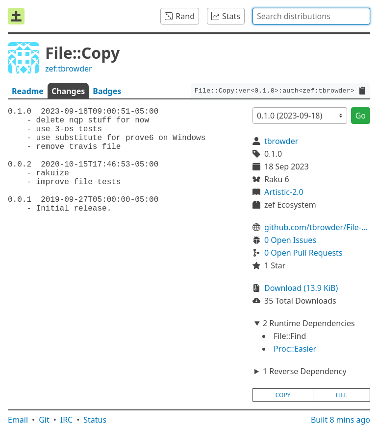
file (341, 395)
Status (94, 419)
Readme (28, 91)
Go (360, 115)
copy (283, 395)
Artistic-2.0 (283, 192)
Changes (68, 91)
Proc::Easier (295, 348)
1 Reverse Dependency (305, 371)
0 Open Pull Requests (303, 252)
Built (340, 419)
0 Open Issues (290, 240)
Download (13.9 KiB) (301, 288)
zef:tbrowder (68, 68)
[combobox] (311, 16)
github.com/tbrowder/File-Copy (317, 227)
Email (18, 419)
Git (44, 419)
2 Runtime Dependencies (309, 323)
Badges (107, 91)
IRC (66, 419)
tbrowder (281, 141)
